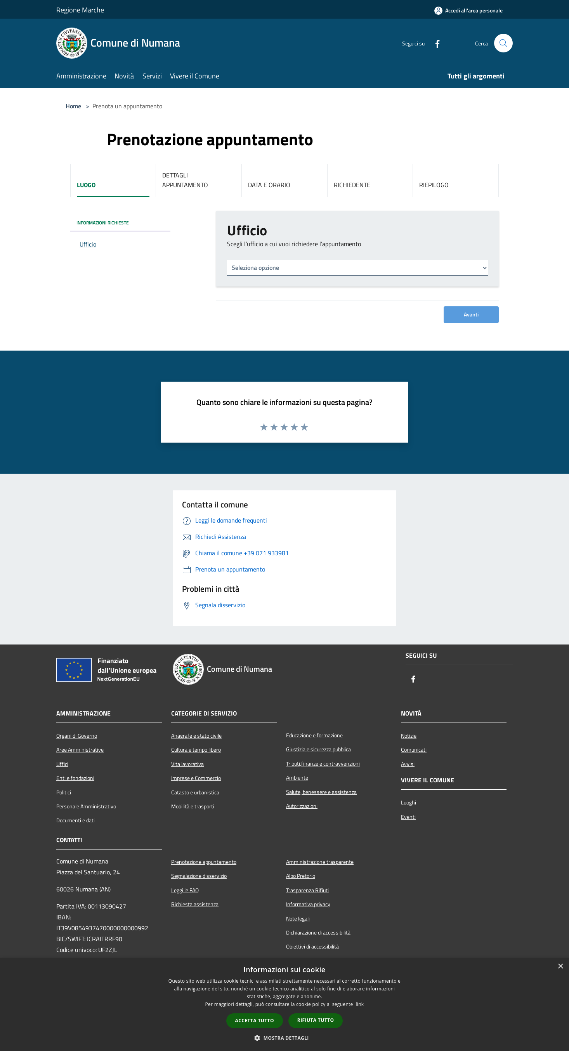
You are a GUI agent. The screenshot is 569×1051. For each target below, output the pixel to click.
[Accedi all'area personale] (468, 10)
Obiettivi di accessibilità (312, 946)
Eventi (408, 817)
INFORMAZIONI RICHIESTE (102, 222)
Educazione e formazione (314, 735)
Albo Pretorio (300, 876)
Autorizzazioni (301, 806)
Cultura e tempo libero (196, 749)
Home (73, 106)
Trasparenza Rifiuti (307, 890)
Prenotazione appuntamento (203, 862)
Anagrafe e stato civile (196, 735)
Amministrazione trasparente (320, 862)
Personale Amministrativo (86, 806)
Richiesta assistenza (195, 904)
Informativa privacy (308, 904)
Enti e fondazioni (75, 778)
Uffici (62, 764)
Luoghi (408, 802)
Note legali (298, 918)
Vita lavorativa (187, 764)
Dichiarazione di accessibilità (318, 932)
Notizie (408, 735)
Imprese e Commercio (196, 778)
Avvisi (408, 764)
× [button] (560, 966)
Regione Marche (80, 10)
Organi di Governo (76, 735)
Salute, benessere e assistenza (321, 792)
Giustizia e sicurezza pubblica (318, 749)
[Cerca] (503, 43)
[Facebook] (434, 43)
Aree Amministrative (80, 749)
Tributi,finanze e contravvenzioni (323, 763)
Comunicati (414, 749)
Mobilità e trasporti (192, 806)
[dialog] (284, 1004)
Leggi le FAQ (185, 890)
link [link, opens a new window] (360, 1004)
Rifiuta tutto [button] (315, 1020)
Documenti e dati (75, 820)
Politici (63, 792)
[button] (284, 1038)
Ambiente (297, 777)
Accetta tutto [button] (254, 1020)
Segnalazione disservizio (199, 876)
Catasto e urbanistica (195, 792)
